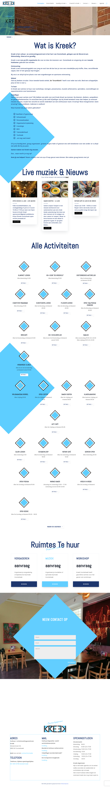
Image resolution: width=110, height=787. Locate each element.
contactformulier (27, 753)
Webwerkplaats (64, 783)
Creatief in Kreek (74, 3)
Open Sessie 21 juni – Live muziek (24, 201)
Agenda (102, 3)
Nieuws (94, 3)
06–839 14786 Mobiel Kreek (19, 764)
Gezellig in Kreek (61, 3)
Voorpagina (40, 3)
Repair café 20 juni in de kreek (85, 201)
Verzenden (71, 662)
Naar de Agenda (54, 527)
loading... (45, 746)
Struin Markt (50, 3)
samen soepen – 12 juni (52, 201)
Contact (85, 3)
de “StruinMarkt (56, 81)
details (23, 283)
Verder (9, 37)
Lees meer (16, 221)
